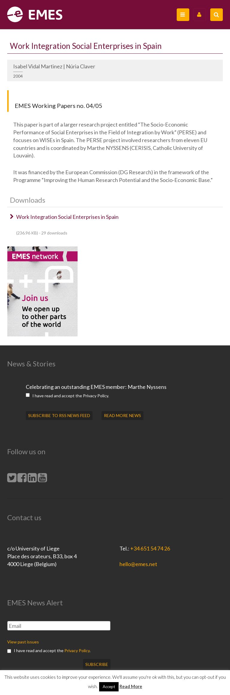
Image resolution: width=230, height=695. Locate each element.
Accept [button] (109, 686)
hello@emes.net (138, 564)
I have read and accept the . (67, 395)
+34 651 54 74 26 (150, 548)
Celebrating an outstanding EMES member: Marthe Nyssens (96, 386)
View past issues (23, 641)
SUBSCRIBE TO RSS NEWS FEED (59, 415)
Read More (130, 686)
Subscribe (96, 664)
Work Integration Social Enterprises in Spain (67, 216)
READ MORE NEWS (122, 415)
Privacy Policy (95, 395)
